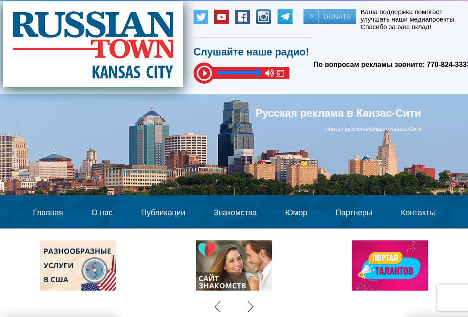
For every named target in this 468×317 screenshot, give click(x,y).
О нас (102, 212)
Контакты (418, 212)
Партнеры (354, 212)
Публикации (163, 212)
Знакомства (235, 212)
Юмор (296, 212)
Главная (48, 212)
